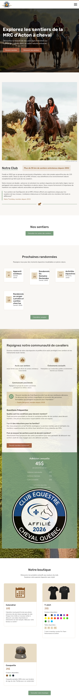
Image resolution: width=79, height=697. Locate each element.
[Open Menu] (75, 4)
